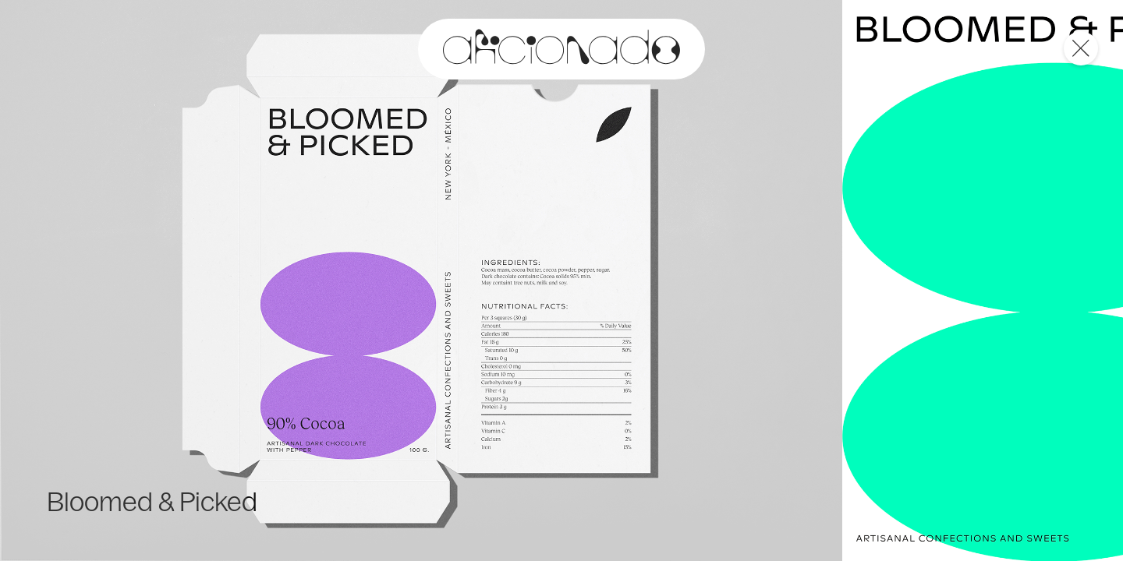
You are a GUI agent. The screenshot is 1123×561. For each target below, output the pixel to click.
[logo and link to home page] (561, 49)
